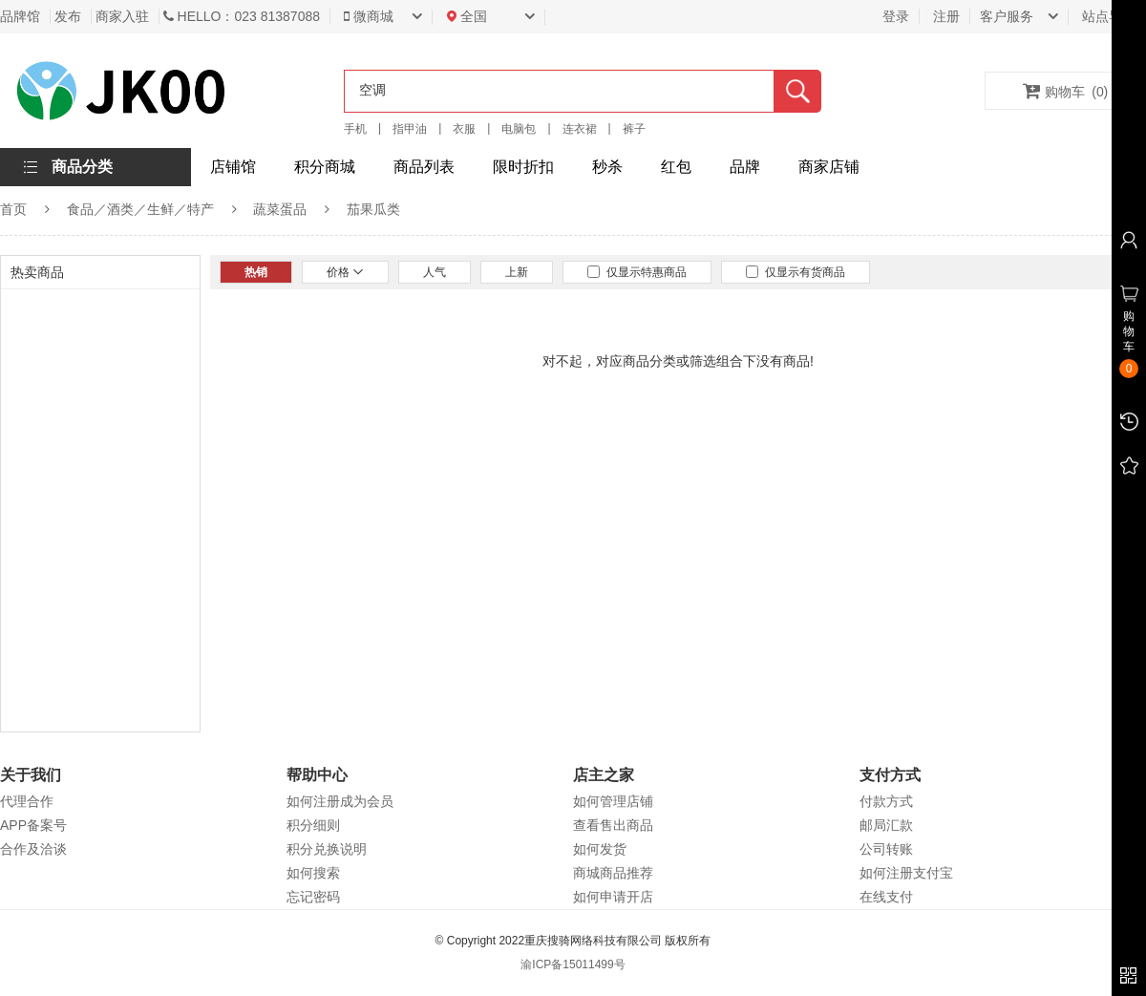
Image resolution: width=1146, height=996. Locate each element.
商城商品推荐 (613, 872)
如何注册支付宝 (906, 872)
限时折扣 (523, 167)
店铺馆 (233, 167)
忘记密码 (313, 896)
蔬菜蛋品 (280, 209)
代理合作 (26, 801)
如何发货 (599, 849)
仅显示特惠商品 (637, 272)
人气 (434, 272)
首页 (13, 209)
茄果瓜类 (373, 209)
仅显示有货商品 (795, 272)
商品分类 (82, 167)
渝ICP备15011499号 (572, 964)
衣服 (464, 129)
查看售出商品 (613, 825)
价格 (345, 272)
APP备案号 (33, 825)
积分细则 (313, 825)
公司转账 (886, 849)
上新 (516, 272)
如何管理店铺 (613, 801)
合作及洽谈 (33, 849)
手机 (355, 129)
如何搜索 (313, 872)
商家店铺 (829, 167)
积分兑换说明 (326, 849)
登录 (895, 16)
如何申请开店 (613, 896)
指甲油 (410, 129)
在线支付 (886, 896)
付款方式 (886, 801)
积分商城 (324, 167)
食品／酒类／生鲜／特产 (140, 209)
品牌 (745, 167)
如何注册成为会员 (339, 801)
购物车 (1066, 90)
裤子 (634, 129)
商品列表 (424, 167)
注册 (946, 16)
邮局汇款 (886, 825)
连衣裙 (579, 129)
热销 (255, 272)
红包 (676, 167)
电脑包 (518, 129)
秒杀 (607, 167)
